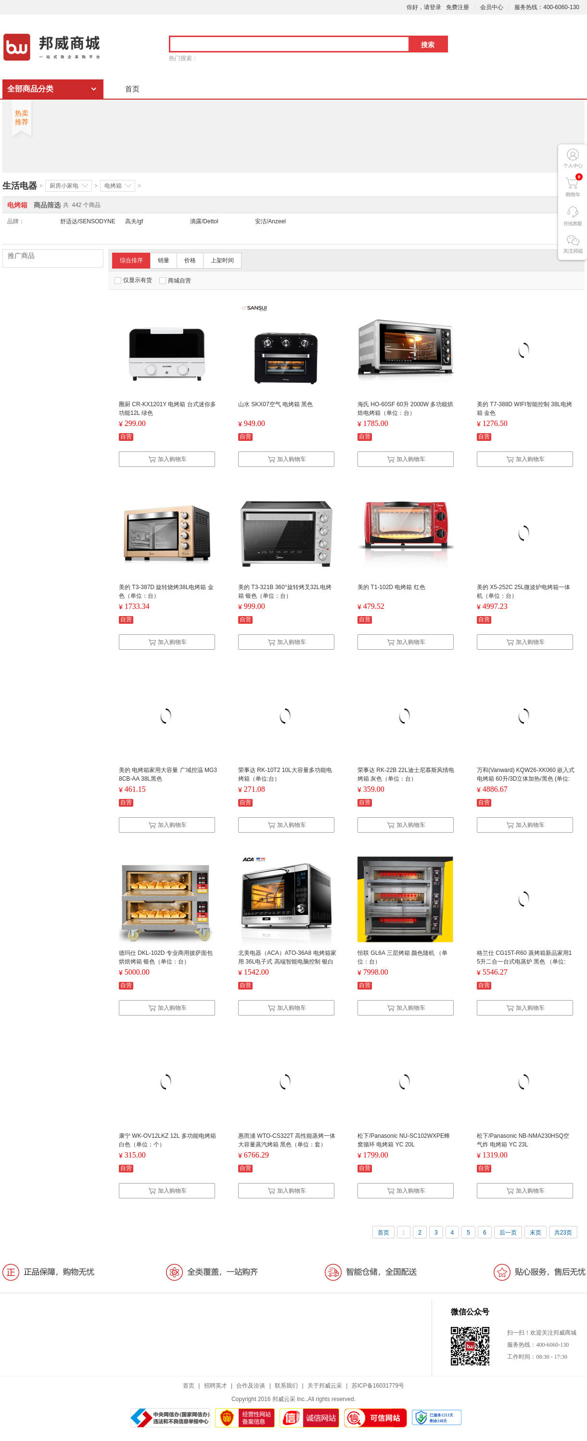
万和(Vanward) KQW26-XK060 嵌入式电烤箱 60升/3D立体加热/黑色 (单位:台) (525, 779)
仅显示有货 (133, 280)
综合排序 (131, 260)
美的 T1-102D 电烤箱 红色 (391, 587)
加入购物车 (167, 459)
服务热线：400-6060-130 (546, 7)
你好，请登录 (424, 7)
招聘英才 (215, 1385)
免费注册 (457, 7)
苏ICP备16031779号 (378, 1385)
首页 (132, 89)
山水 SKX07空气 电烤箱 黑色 (275, 404)
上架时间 (222, 260)
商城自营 (175, 280)
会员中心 (491, 7)
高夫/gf (134, 221)
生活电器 (19, 186)
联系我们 (286, 1385)
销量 (163, 260)
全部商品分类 (30, 89)
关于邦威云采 (324, 1385)
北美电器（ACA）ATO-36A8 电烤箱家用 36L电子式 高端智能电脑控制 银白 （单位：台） (287, 962)
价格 (190, 260)
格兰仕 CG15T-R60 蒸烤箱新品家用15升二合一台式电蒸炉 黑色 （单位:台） (524, 962)
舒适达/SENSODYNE (87, 221)
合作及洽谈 (250, 1385)
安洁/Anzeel (270, 221)
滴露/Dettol (204, 221)
